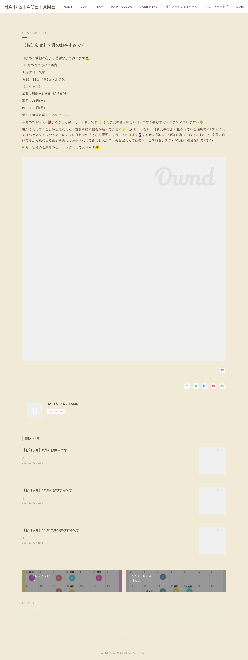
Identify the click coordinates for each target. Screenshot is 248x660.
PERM (99, 6)
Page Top (124, 640)
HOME (68, 6)
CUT (84, 6)
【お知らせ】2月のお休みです (44, 450)
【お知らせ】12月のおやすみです (47, 490)
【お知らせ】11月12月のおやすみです (51, 530)
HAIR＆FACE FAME (29, 7)
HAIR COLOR (121, 6)
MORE (209, 6)
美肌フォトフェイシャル (182, 6)
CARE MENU (149, 6)
